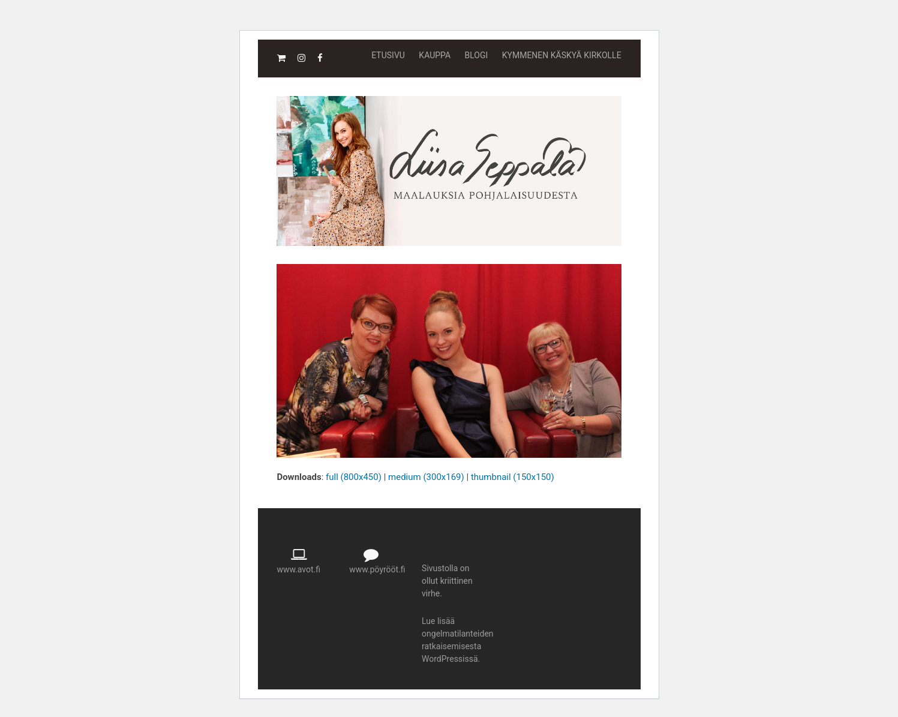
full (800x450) (354, 477)
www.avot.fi (298, 569)
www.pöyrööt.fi (377, 569)
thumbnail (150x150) (512, 477)
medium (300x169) (426, 477)
